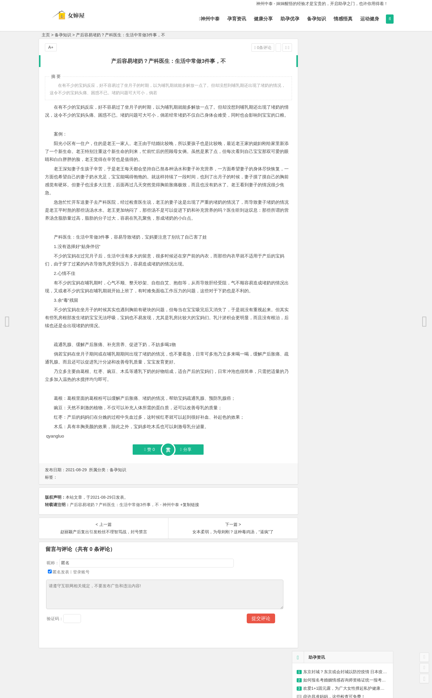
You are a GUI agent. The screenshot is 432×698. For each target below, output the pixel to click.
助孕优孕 (286, 18)
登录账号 (80, 580)
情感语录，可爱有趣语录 (326, 125)
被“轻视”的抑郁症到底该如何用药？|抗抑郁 (342, 109)
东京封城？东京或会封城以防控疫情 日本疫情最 (347, 59)
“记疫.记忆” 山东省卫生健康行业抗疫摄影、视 (345, 92)
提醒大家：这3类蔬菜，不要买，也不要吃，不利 (349, 314)
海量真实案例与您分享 (317, 191)
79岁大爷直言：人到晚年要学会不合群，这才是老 (351, 331)
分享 (180, 457)
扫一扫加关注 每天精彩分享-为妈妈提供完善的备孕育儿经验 (352, 215)
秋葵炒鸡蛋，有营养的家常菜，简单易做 (342, 339)
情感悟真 (339, 18)
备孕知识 (313, 18)
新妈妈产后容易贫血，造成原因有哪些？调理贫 (348, 347)
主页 (46, 34)
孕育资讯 (233, 18)
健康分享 (260, 18)
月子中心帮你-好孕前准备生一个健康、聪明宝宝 (341, 224)
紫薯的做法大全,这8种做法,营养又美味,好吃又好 (349, 306)
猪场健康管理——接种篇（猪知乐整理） (340, 100)
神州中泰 (206, 18)
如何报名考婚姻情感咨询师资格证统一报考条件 (346, 67)
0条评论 (253, 47)
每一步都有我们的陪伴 (317, 166)
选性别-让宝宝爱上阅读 (318, 265)
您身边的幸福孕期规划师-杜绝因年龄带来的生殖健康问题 (349, 240)
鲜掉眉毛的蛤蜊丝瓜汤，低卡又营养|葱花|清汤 (347, 322)
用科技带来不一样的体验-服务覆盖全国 (332, 232)
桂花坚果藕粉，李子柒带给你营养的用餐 (342, 372)
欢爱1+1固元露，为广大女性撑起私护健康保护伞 (348, 76)
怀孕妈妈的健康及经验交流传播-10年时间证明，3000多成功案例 (356, 249)
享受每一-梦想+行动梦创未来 (323, 257)
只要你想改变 (309, 174)
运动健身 (366, 18)
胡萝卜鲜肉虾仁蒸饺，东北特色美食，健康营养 (348, 364)
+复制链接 (189, 512)
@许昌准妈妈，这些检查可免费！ (334, 84)
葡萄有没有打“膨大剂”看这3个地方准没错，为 (347, 355)
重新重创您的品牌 (313, 182)
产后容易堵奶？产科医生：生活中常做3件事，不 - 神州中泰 (124, 512)
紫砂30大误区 (316, 117)
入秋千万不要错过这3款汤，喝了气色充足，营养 (349, 298)
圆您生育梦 (307, 207)
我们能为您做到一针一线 (319, 199)
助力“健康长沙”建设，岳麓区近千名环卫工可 (345, 133)
